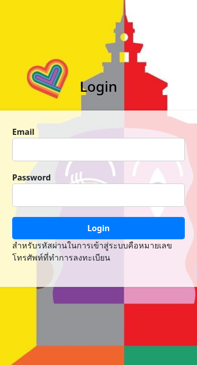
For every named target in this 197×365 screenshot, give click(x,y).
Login (98, 228)
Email (23, 131)
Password (31, 177)
